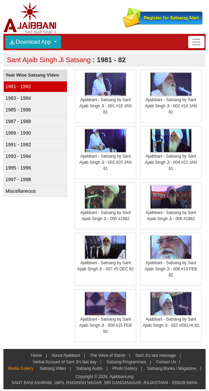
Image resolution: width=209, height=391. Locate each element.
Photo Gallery (124, 368)
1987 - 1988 (18, 121)
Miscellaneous (20, 191)
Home (36, 355)
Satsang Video (52, 368)
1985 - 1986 (18, 109)
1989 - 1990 (18, 133)
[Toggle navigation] (196, 42)
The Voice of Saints (107, 355)
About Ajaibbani (66, 355)
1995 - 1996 (18, 168)
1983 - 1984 (18, 98)
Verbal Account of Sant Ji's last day (65, 362)
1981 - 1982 (18, 86)
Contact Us (165, 362)
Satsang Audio (89, 368)
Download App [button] (31, 42)
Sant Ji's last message (155, 355)
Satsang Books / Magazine (171, 368)
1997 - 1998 (18, 179)
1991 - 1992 (18, 144)
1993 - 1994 (18, 156)
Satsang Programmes (126, 362)
